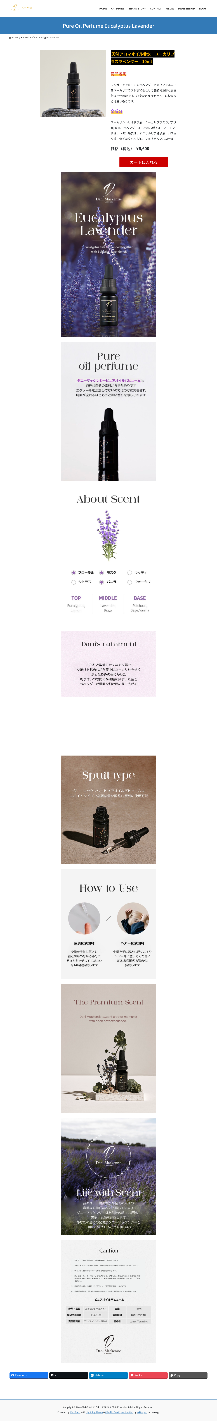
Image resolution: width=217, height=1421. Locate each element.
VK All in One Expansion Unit (119, 1412)
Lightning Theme (94, 1412)
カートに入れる (143, 162)
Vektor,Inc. (142, 1412)
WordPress (75, 1412)
